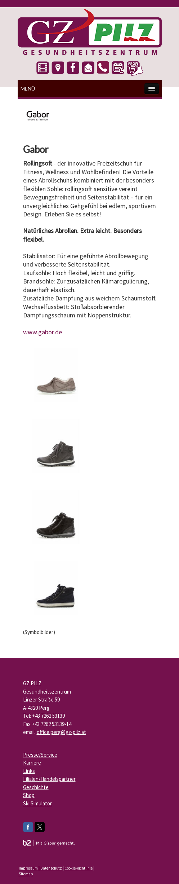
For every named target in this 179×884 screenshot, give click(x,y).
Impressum (28, 868)
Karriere (32, 762)
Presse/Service (40, 754)
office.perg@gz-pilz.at (61, 732)
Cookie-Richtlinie (78, 868)
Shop (29, 795)
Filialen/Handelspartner (49, 778)
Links (29, 771)
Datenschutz (51, 868)
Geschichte (36, 787)
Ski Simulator (37, 803)
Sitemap (26, 873)
